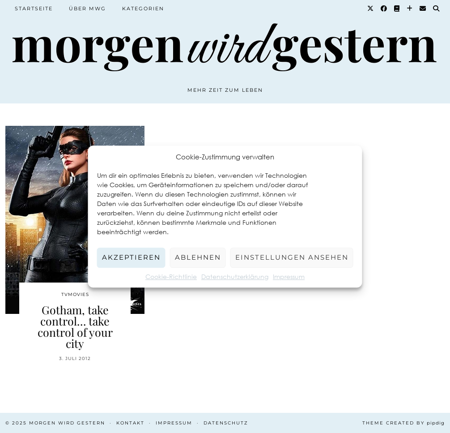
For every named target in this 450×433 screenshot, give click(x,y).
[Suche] (436, 8)
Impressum (289, 276)
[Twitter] (370, 8)
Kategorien (143, 8)
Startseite (34, 8)
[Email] (423, 8)
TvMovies (75, 294)
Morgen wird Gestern (67, 423)
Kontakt (130, 423)
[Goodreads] (397, 8)
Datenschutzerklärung (234, 276)
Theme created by (403, 423)
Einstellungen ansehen (291, 257)
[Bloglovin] (410, 8)
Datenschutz (226, 423)
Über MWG (87, 8)
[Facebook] (384, 8)
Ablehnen (198, 257)
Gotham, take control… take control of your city (75, 326)
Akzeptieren (131, 257)
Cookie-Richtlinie (171, 276)
